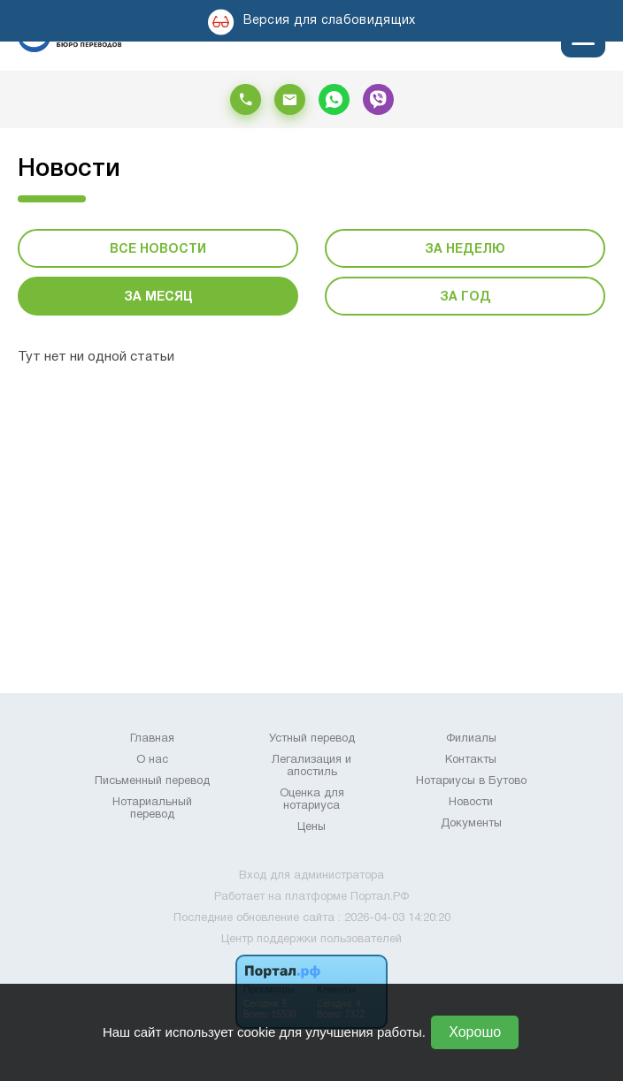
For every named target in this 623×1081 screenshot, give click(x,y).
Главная (152, 739)
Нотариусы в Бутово (471, 781)
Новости (471, 802)
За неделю (465, 249)
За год (465, 297)
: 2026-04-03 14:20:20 (394, 918)
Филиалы (471, 739)
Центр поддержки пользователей (311, 939)
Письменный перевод (152, 781)
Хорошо (475, 1031)
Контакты (470, 760)
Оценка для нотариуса (312, 799)
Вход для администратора (311, 876)
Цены (311, 827)
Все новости (158, 249)
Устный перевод (312, 739)
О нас (152, 760)
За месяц (158, 297)
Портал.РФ (379, 897)
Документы (471, 823)
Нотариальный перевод (152, 808)
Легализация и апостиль (311, 766)
